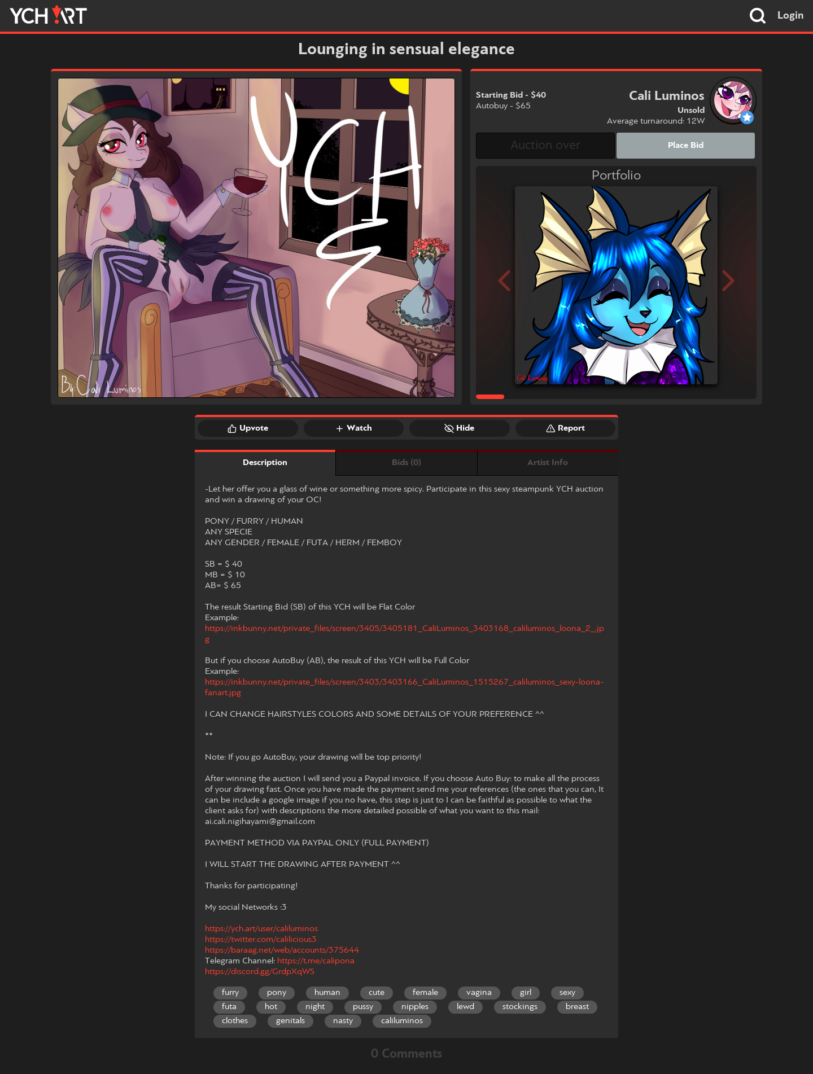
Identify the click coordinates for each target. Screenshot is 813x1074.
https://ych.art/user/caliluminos (261, 928)
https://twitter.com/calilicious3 (261, 939)
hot (271, 1006)
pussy (363, 1006)
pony (276, 992)
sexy (567, 992)
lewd (465, 1006)
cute (376, 992)
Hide (459, 428)
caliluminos (402, 1020)
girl (525, 992)
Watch (353, 428)
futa (229, 1006)
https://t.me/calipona (316, 961)
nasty (343, 1020)
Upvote (248, 428)
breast (577, 1006)
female (425, 992)
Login (790, 15)
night (315, 1006)
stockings (519, 1006)
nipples (415, 1006)
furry (230, 992)
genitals (290, 1020)
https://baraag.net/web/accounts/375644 (282, 950)
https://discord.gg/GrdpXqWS (259, 971)
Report (565, 428)
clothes (235, 1020)
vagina (479, 992)
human (327, 992)
